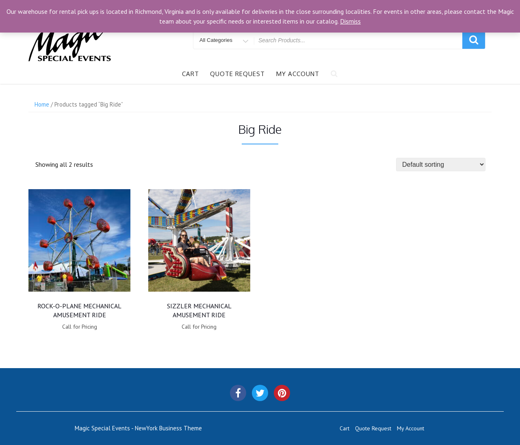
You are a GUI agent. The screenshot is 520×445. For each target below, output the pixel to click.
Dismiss (350, 21)
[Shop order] (440, 164)
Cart (190, 74)
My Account (297, 74)
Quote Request (237, 74)
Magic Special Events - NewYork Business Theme (138, 428)
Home (42, 104)
